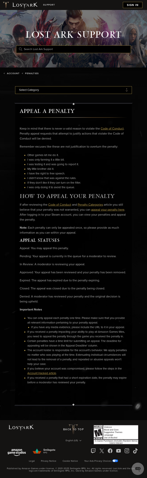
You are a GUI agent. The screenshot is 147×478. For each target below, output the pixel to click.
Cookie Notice (70, 461)
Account (13, 73)
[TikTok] (135, 451)
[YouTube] (118, 451)
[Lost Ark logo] (20, 5)
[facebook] (110, 451)
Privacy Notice (48, 461)
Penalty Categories (90, 204)
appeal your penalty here (107, 209)
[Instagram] (127, 451)
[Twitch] (93, 451)
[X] (102, 451)
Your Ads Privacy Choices (101, 461)
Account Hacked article (41, 373)
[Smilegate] (44, 451)
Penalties (32, 73)
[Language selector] (73, 441)
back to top (73, 429)
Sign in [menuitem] (132, 5)
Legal (32, 461)
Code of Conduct (112, 128)
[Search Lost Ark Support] (73, 49)
